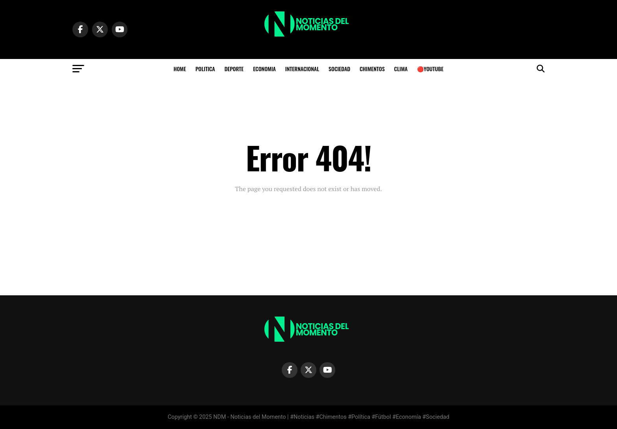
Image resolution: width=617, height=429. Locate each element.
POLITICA (205, 68)
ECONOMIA (264, 68)
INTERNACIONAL (302, 68)
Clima (401, 68)
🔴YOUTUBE (430, 68)
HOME (180, 68)
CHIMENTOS (372, 68)
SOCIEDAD (339, 68)
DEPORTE (234, 68)
